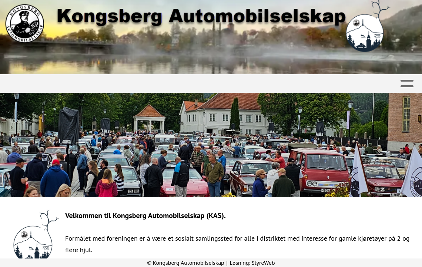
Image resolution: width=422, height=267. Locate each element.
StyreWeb (263, 262)
